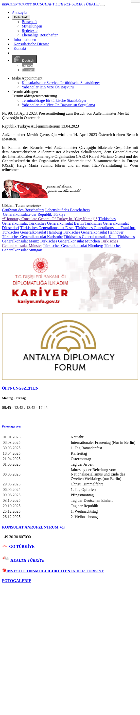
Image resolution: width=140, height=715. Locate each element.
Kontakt (20, 48)
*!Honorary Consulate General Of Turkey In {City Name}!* (49, 219)
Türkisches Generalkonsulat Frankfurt (105, 228)
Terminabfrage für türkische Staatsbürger (54, 100)
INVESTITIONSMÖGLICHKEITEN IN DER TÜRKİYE (53, 571)
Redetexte (29, 30)
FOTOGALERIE (16, 581)
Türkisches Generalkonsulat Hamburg (32, 232)
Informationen (25, 39)
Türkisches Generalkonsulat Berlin (56, 223)
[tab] (70, 388)
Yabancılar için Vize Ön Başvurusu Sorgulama (58, 105)
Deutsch (24, 59)
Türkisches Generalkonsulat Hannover (93, 232)
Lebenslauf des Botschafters (67, 210)
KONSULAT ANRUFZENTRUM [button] (33, 527)
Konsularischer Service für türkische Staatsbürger (61, 82)
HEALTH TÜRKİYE (27, 560)
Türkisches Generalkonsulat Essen (47, 228)
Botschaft (21, 17)
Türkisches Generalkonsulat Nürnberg (73, 245)
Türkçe (27, 65)
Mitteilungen (32, 26)
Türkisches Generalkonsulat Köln (90, 237)
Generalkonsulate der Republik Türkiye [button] (33, 214)
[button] (70, 426)
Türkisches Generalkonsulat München (70, 241)
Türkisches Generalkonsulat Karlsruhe (32, 237)
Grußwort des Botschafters (23, 210)
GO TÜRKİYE (22, 546)
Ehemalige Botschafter (40, 35)
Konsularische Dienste (31, 44)
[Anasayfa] (19, 12)
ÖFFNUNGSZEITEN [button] (20, 388)
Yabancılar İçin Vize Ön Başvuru (48, 87)
